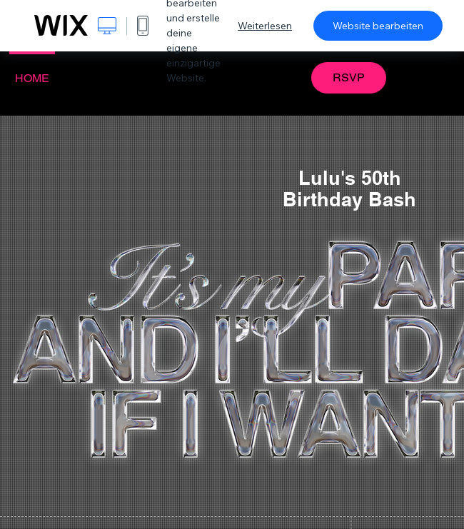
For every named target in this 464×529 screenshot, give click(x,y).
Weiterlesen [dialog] (265, 25)
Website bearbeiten (378, 25)
